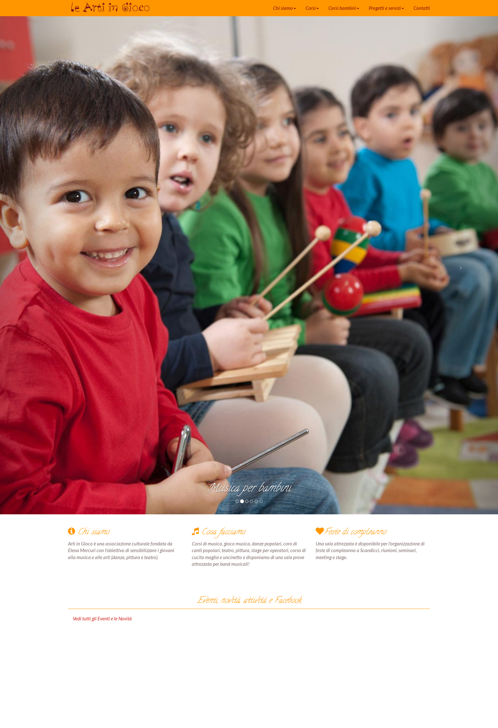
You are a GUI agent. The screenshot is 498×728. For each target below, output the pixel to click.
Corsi (312, 8)
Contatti (422, 8)
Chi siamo (284, 8)
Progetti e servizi (386, 8)
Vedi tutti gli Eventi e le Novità (102, 618)
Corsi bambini (343, 8)
